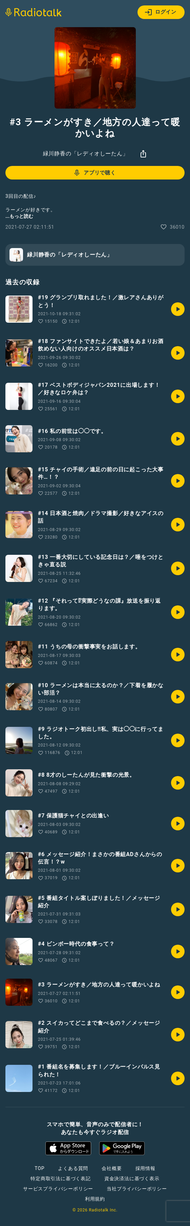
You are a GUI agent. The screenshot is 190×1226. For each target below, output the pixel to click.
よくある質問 (73, 1168)
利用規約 (95, 1199)
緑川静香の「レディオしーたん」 (85, 153)
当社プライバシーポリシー (137, 1188)
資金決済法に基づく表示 (132, 1178)
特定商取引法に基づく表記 (60, 1178)
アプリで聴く (94, 173)
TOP (39, 1168)
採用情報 (145, 1168)
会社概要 (112, 1168)
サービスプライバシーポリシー (58, 1188)
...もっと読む (19, 216)
